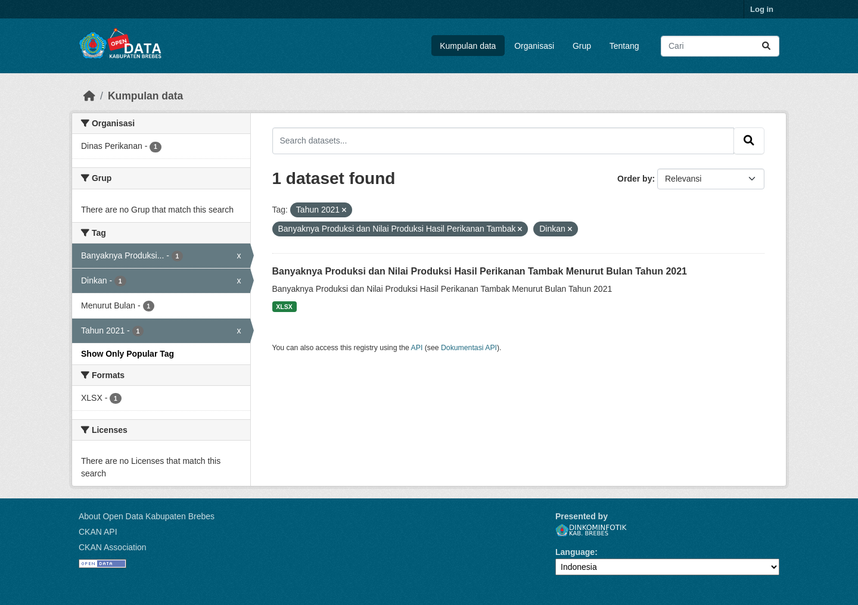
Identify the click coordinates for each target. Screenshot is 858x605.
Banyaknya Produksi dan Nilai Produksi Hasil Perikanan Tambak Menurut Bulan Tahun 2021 (480, 271)
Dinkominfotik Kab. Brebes (591, 530)
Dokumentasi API (469, 348)
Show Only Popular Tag (127, 353)
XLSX (284, 306)
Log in (761, 9)
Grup (582, 46)
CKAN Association (113, 547)
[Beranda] (89, 96)
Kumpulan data (468, 46)
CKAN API (98, 532)
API (417, 348)
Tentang (624, 46)
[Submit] (766, 46)
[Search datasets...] (720, 46)
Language (575, 552)
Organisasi (534, 46)
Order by (634, 178)
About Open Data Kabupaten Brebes (146, 516)
